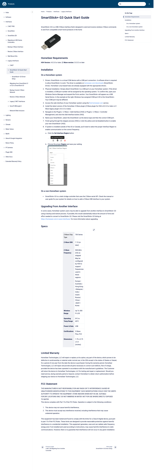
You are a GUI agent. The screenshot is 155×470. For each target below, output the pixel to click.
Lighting (8, 115)
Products (11, 4)
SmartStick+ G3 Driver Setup (19, 78)
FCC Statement (129, 40)
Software (8, 17)
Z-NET (12, 65)
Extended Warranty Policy (13, 161)
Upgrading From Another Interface (134, 30)
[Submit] (120, 4)
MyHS (7, 134)
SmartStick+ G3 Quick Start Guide (18, 71)
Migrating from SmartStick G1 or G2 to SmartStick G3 (19, 84)
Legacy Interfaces (13, 61)
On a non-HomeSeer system (134, 27)
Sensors (8, 120)
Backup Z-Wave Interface (15, 47)
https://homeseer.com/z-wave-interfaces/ (56, 219)
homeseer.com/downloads (93, 83)
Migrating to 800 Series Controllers (15, 41)
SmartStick (11, 31)
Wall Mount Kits (12, 56)
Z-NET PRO (11, 26)
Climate (8, 124)
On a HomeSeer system (133, 23)
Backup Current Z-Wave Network (17, 91)
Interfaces (9, 22)
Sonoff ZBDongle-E (16, 106)
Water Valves (10, 129)
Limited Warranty (130, 36)
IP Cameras (9, 147)
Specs (126, 33)
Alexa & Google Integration (14, 138)
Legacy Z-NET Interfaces (17, 101)
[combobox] (132, 4)
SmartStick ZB (12, 35)
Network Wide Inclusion (17, 110)
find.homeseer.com (96, 103)
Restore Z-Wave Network (17, 97)
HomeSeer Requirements (132, 17)
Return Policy (10, 143)
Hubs (7, 12)
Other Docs (9, 157)
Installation (128, 20)
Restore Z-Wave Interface (15, 51)
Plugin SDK (9, 152)
